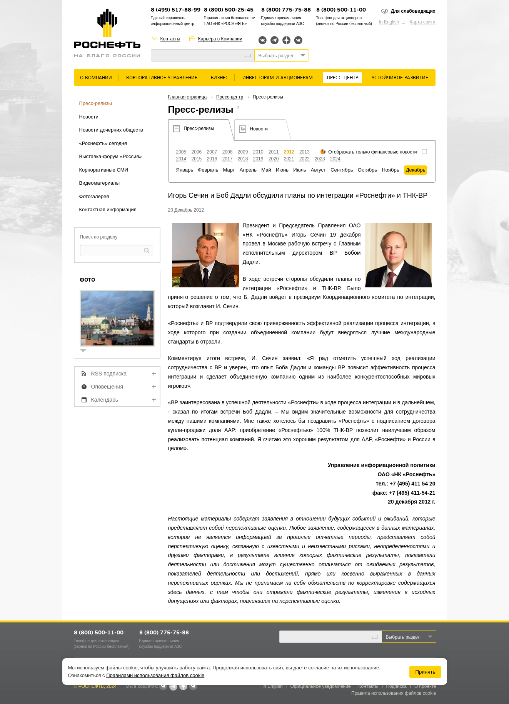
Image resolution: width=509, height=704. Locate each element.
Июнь (282, 170)
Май (266, 170)
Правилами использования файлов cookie (155, 675)
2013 (304, 152)
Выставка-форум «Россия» (110, 156)
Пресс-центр (342, 77)
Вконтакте (263, 40)
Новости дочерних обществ (111, 130)
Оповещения (107, 387)
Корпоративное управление (161, 77)
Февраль (208, 170)
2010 (258, 152)
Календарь (104, 400)
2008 (227, 152)
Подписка (396, 686)
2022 (304, 159)
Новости (88, 117)
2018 (243, 159)
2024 (335, 159)
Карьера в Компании (220, 39)
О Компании (96, 77)
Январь (185, 170)
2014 (181, 159)
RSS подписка (109, 373)
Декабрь (416, 170)
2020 (274, 159)
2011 (274, 152)
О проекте (425, 686)
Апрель (248, 170)
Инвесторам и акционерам (277, 77)
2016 (212, 159)
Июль (299, 170)
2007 (212, 152)
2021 (289, 159)
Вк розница (298, 40)
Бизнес (220, 77)
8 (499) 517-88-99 (175, 10)
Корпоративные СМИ (103, 170)
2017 (227, 159)
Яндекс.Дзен (286, 40)
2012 (289, 152)
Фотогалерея (94, 196)
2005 (181, 152)
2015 (197, 159)
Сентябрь (341, 170)
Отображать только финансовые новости (372, 152)
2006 (197, 152)
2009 (243, 152)
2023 (320, 159)
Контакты (170, 39)
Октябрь (367, 170)
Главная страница (187, 97)
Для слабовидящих (413, 11)
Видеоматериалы (99, 183)
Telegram (274, 40)
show (86, 351)
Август (318, 170)
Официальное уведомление (320, 686)
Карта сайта (423, 22)
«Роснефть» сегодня (103, 143)
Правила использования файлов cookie (393, 693)
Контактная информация (108, 209)
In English (389, 22)
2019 (258, 159)
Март (229, 170)
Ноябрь (390, 170)
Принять (425, 672)
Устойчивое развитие (400, 77)
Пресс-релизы (95, 103)
